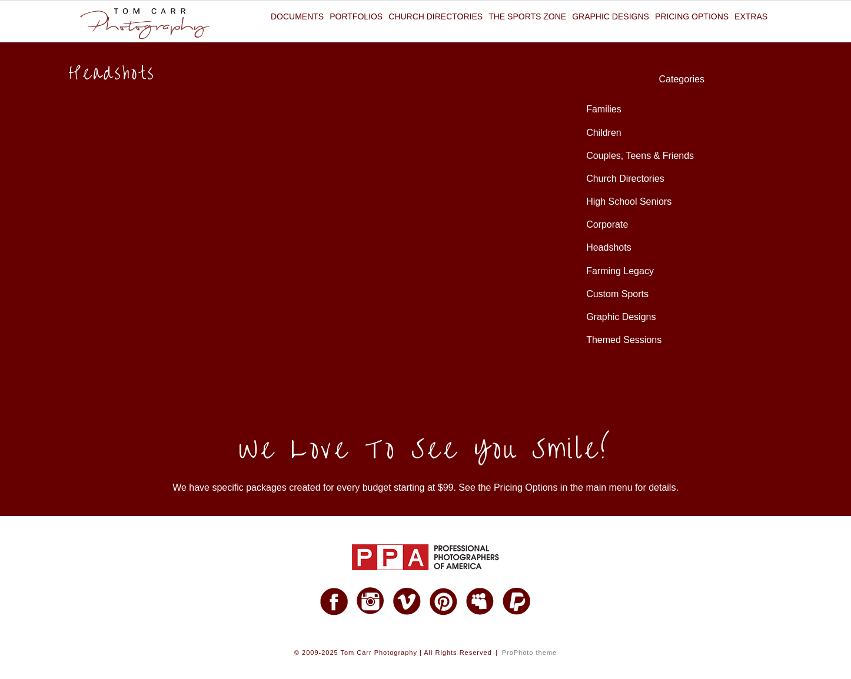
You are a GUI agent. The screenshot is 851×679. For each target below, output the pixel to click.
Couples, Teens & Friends (640, 156)
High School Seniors (629, 202)
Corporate (607, 224)
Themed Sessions (623, 340)
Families (603, 109)
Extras (750, 16)
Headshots (608, 247)
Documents (297, 16)
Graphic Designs (610, 16)
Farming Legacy (620, 271)
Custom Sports (617, 294)
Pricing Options (692, 16)
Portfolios (356, 16)
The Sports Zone (527, 16)
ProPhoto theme (529, 652)
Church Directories (435, 16)
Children (603, 133)
